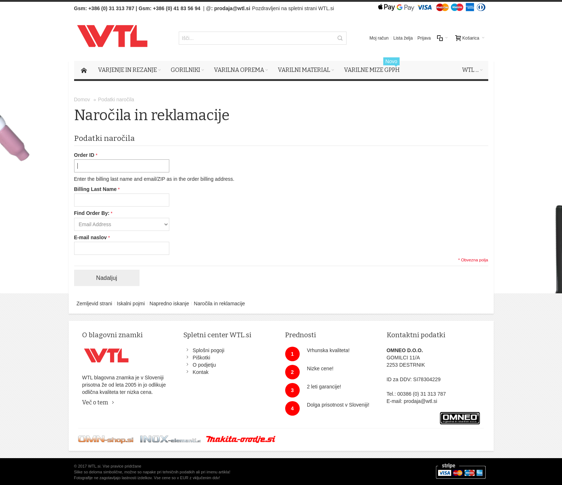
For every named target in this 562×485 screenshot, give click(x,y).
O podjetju (204, 365)
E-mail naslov (91, 237)
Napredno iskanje (169, 303)
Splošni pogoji (208, 350)
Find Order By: (92, 213)
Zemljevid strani (94, 303)
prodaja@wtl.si (232, 8)
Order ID (85, 155)
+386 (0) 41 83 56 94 (176, 8)
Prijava (424, 38)
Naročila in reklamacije (219, 303)
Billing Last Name (96, 189)
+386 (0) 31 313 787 (111, 8)
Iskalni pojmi (131, 303)
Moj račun (379, 38)
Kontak (201, 372)
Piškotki (201, 357)
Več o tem (95, 402)
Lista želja (403, 38)
